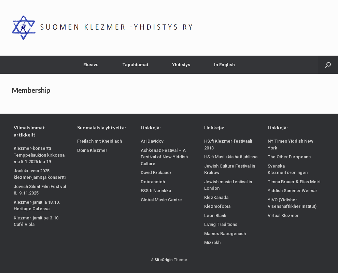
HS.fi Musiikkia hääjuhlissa (230, 156)
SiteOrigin (164, 259)
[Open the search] (328, 65)
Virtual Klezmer (283, 215)
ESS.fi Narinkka (156, 190)
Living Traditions (220, 224)
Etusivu (91, 64)
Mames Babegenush (225, 233)
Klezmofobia (217, 206)
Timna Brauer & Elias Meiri (294, 181)
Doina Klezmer (92, 150)
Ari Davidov (152, 141)
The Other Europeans (289, 156)
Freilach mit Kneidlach (99, 141)
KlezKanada (216, 197)
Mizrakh (212, 242)
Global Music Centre (161, 199)
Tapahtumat (135, 64)
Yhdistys (181, 64)
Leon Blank (215, 215)
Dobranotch (153, 181)
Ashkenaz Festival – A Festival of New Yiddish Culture (164, 157)
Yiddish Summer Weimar (292, 190)
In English (224, 64)
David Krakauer (156, 172)
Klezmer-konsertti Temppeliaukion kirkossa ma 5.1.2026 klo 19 (39, 155)
